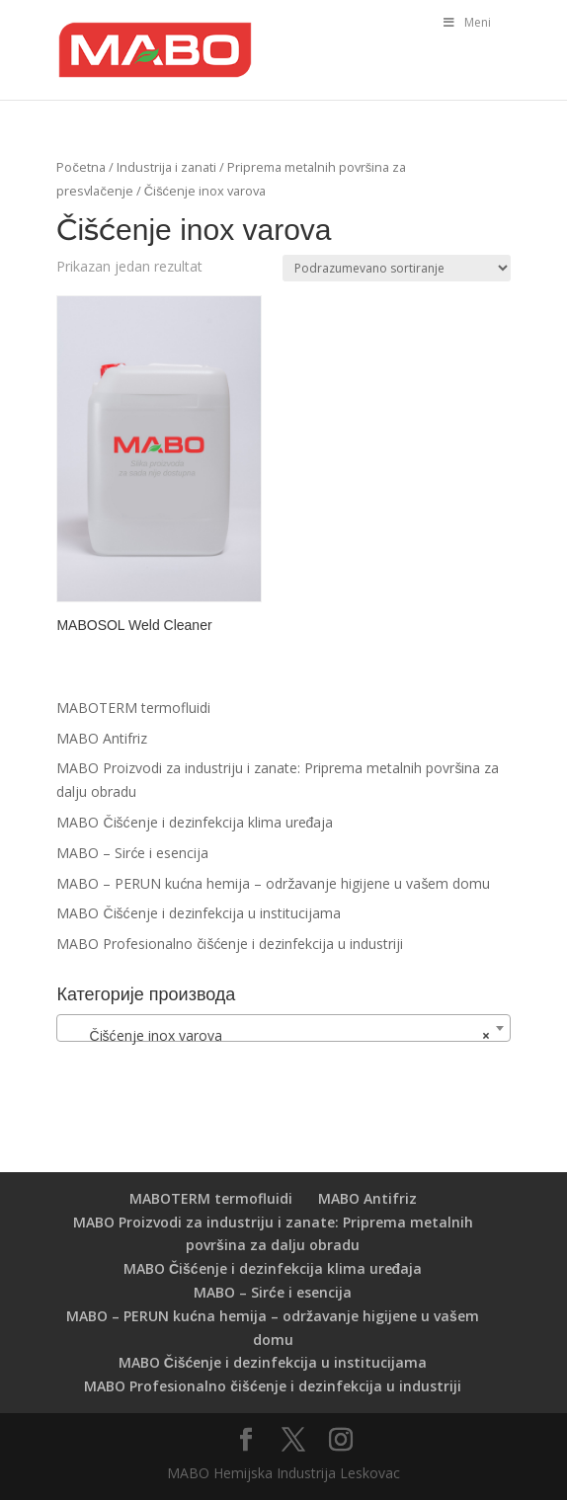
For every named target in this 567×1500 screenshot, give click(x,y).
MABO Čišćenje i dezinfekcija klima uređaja (194, 822)
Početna (80, 167)
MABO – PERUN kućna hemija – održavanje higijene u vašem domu (273, 883)
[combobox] (283, 1028)
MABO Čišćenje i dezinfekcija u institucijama (198, 913)
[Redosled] (397, 268)
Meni (466, 22)
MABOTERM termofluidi (133, 707)
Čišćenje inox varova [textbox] (277, 1036)
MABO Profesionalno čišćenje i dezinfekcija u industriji (229, 943)
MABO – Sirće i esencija (132, 852)
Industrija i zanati (166, 167)
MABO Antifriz (101, 738)
